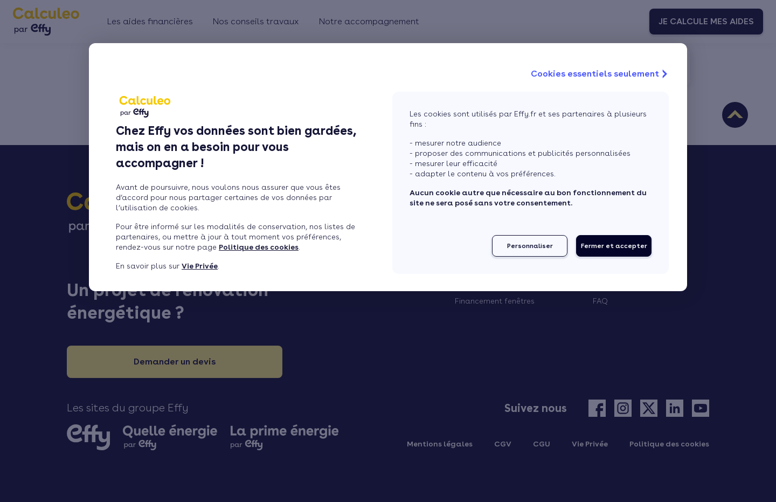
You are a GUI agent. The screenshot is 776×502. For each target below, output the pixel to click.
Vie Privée (200, 266)
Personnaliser (530, 246)
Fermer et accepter (614, 246)
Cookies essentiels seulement (600, 73)
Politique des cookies (259, 247)
